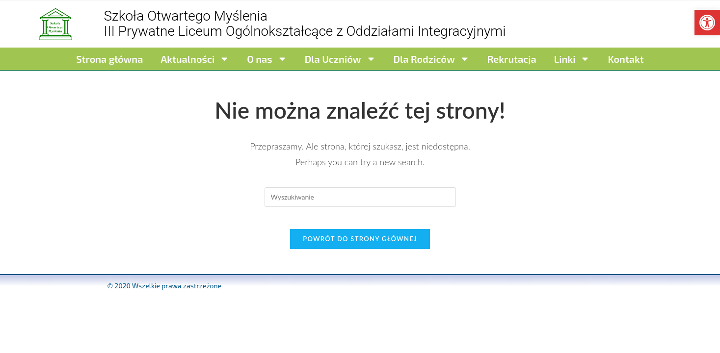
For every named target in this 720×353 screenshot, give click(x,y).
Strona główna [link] (109, 59)
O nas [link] (267, 59)
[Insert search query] (360, 197)
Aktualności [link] (194, 59)
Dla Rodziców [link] (432, 59)
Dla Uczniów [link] (340, 59)
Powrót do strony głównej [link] (360, 247)
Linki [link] (572, 59)
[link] (707, 22)
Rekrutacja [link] (511, 59)
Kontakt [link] (625, 59)
